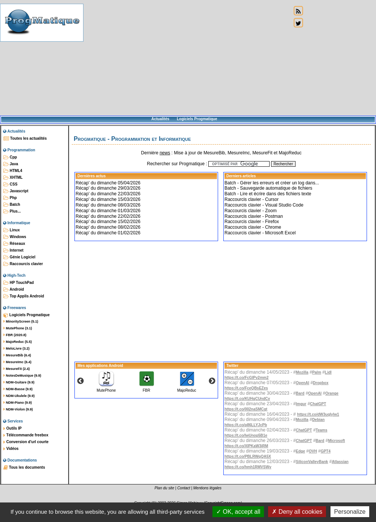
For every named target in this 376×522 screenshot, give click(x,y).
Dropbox (320, 383)
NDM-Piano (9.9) (17, 402)
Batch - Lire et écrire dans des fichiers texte (267, 193)
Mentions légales (207, 488)
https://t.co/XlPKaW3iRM (246, 446)
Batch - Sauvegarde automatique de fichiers (268, 188)
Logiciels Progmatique (197, 119)
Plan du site (164, 488)
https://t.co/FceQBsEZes (246, 388)
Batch (11, 204)
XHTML (13, 177)
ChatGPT (318, 404)
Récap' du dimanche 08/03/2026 (108, 205)
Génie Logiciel (19, 257)
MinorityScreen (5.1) (20, 321)
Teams (321, 430)
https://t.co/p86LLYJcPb (245, 425)
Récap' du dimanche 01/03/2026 (108, 210)
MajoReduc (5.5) (17, 342)
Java (10, 164)
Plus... (12, 211)
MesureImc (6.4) (17, 362)
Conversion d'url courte (26, 442)
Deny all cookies (297, 511)
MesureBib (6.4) (17, 355)
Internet (13, 250)
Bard (300, 393)
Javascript (15, 191)
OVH (313, 451)
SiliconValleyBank (312, 462)
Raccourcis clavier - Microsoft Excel (260, 232)
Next (212, 381)
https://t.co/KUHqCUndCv (247, 399)
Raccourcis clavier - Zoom (250, 210)
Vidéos (10, 449)
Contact (183, 488)
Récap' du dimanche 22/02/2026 (108, 216)
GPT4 (326, 451)
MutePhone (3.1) (17, 328)
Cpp (10, 157)
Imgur (301, 404)
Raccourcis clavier (23, 264)
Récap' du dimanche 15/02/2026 (108, 221)
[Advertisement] (187, 58)
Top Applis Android (23, 296)
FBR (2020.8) (14, 335)
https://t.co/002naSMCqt (245, 409)
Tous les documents (24, 467)
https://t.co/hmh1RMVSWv (247, 467)
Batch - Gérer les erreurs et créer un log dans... (271, 183)
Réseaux (14, 243)
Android (13, 289)
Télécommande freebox (25, 435)
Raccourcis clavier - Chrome (252, 227)
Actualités (160, 119)
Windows (14, 237)
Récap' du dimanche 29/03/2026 (108, 188)
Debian (318, 420)
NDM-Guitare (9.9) (19, 382)
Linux (11, 230)
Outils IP (12, 428)
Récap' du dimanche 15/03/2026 (108, 199)
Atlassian (340, 462)
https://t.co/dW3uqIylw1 (318, 414)
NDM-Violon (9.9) (18, 409)
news (164, 152)
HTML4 (12, 171)
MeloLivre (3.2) (16, 348)
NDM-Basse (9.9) (18, 389)
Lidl (328, 372)
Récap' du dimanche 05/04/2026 (108, 183)
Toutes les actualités (25, 138)
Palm (316, 372)
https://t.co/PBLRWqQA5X (247, 456)
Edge (300, 451)
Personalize (350, 511)
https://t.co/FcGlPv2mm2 (246, 378)
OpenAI (302, 383)
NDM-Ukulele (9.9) (19, 396)
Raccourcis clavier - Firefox (251, 221)
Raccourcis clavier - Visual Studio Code (263, 205)
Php (10, 198)
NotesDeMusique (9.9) (22, 375)
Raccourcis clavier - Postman (253, 216)
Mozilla (302, 372)
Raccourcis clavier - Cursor (251, 199)
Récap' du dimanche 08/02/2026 (108, 227)
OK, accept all (238, 511)
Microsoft (336, 441)
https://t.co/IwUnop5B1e (245, 435)
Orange (331, 393)
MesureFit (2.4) (16, 369)
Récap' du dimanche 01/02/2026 (108, 232)
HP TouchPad (18, 283)
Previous (80, 381)
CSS (10, 184)
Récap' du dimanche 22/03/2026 (108, 193)
